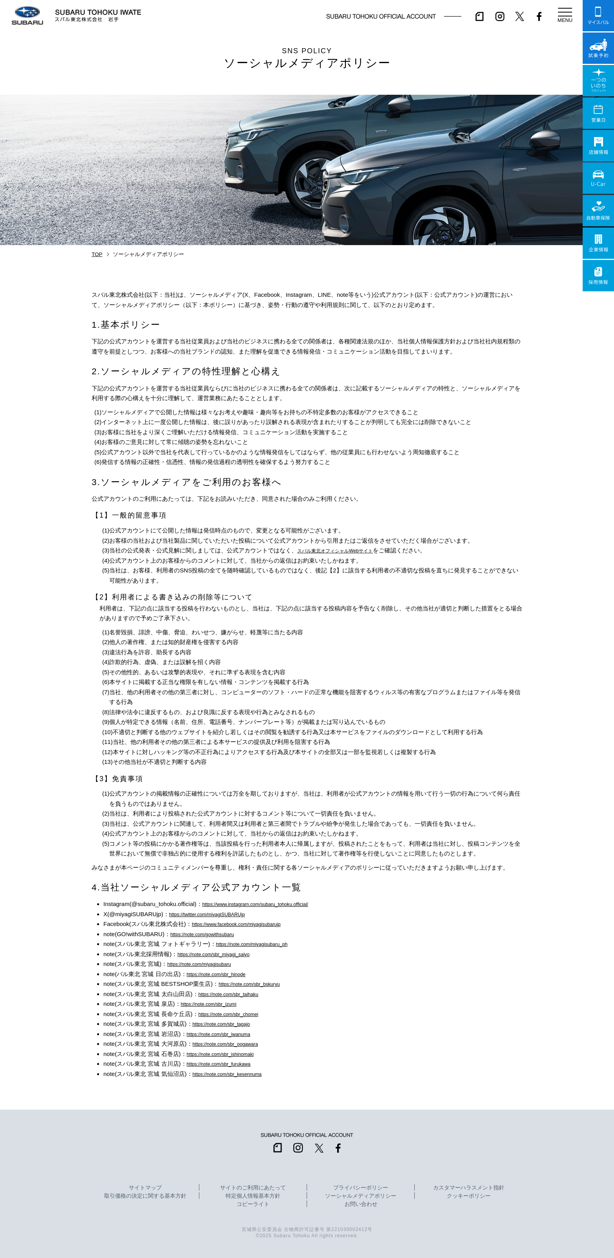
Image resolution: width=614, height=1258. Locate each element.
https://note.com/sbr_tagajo (228, 1023)
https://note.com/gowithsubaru (209, 934)
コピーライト (253, 1204)
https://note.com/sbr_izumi (215, 1003)
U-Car (598, 178)
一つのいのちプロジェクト (598, 80)
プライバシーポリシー (360, 1188)
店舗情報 (598, 145)
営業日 (598, 113)
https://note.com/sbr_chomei (235, 1014)
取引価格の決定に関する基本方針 (145, 1196)
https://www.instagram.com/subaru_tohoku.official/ (267, 904)
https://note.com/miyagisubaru (206, 963)
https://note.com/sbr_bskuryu (256, 983)
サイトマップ (145, 1188)
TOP (97, 254)
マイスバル (598, 15)
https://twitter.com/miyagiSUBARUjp (215, 914)
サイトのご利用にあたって (253, 1188)
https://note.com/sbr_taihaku (235, 994)
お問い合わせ (361, 1204)
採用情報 (598, 275)
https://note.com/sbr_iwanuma (226, 1034)
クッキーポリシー (469, 1196)
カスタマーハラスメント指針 (468, 1188)
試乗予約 (598, 48)
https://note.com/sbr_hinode (223, 974)
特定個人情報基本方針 (253, 1196)
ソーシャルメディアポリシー (360, 1196)
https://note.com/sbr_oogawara (233, 1043)
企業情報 (598, 243)
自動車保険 (598, 210)
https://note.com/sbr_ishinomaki (228, 1053)
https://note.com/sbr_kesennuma (235, 1073)
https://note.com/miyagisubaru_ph (260, 943)
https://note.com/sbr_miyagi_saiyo (221, 954)
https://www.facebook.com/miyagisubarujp (246, 923)
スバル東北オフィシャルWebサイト (344, 550)
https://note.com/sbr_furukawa (226, 1063)
